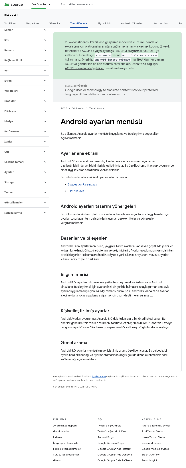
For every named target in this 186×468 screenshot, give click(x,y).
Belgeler (11, 14)
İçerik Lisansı (99, 376)
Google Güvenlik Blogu (111, 443)
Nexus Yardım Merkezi (154, 437)
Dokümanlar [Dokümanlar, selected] (38, 4)
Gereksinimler (61, 431)
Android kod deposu (65, 425)
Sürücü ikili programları (66, 454)
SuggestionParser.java (82, 184)
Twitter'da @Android (109, 425)
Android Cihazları (132, 23)
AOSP (64, 108)
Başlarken (32, 23)
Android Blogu (106, 437)
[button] (21, 30)
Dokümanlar (78, 108)
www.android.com (152, 443)
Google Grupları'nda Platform (115, 448)
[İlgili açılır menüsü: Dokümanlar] (51, 4)
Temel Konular (97, 108)
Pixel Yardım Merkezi (153, 431)
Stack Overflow (150, 454)
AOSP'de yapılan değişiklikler (84, 68)
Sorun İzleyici (149, 460)
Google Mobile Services (155, 448)
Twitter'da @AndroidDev (112, 431)
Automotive (161, 23)
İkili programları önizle (65, 443)
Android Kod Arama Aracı (76, 4)
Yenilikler (10, 23)
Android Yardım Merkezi (156, 425)
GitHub (57, 460)
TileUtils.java (76, 191)
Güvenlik (54, 23)
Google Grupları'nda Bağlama (115, 460)
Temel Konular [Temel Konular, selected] (79, 23)
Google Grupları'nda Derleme (115, 454)
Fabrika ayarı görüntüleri (67, 448)
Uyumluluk (104, 23)
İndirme (57, 437)
